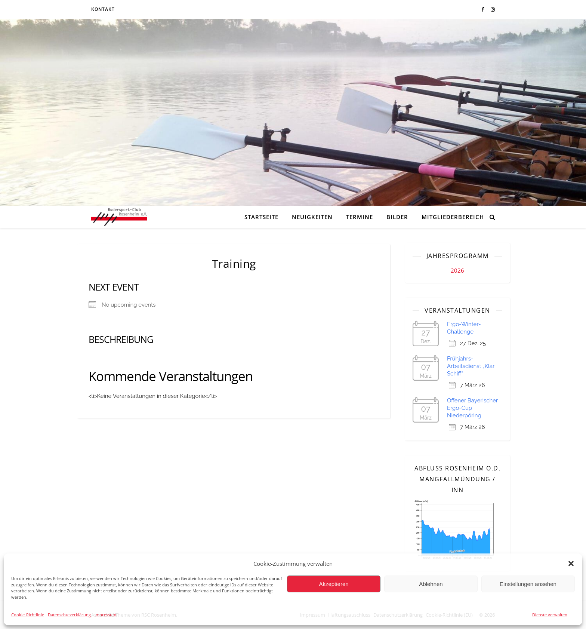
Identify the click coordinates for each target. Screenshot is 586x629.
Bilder (397, 217)
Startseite (261, 217)
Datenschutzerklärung (69, 614)
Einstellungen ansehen (528, 584)
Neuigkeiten (312, 217)
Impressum (105, 614)
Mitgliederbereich (453, 217)
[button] (571, 563)
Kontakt (103, 9)
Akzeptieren (333, 584)
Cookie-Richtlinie (27, 614)
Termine (359, 217)
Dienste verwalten (549, 614)
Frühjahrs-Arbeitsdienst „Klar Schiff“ (470, 366)
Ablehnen (430, 584)
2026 (457, 270)
